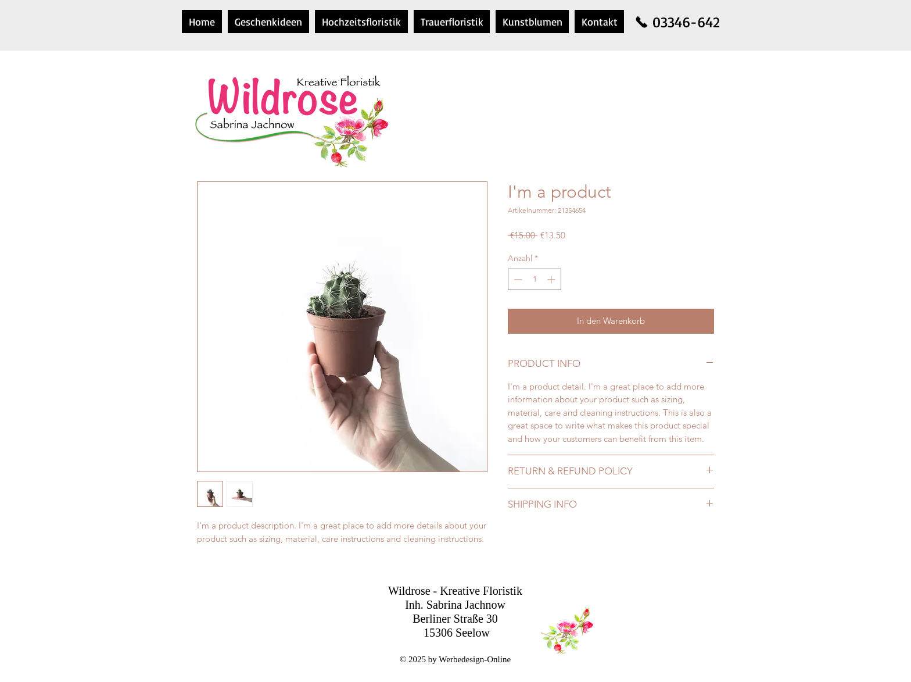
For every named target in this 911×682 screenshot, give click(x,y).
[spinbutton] (534, 279)
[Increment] (552, 279)
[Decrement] (517, 279)
